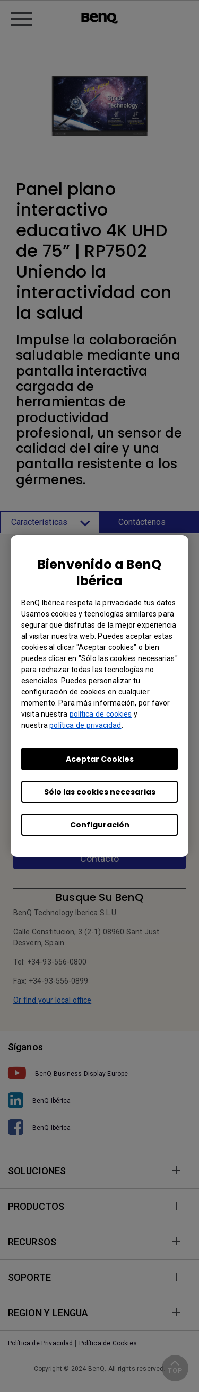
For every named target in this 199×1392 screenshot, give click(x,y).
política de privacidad (85, 725)
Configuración (99, 824)
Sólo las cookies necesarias (99, 792)
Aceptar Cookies (100, 759)
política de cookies (101, 714)
